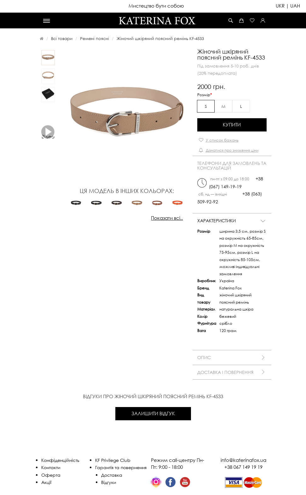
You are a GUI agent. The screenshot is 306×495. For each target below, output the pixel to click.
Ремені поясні (94, 38)
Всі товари (61, 38)
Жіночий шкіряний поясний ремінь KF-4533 (160, 38)
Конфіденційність (60, 460)
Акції (46, 482)
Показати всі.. (167, 218)
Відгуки (108, 482)
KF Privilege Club (112, 460)
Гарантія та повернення (121, 467)
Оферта (51, 475)
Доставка (111, 475)
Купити (232, 124)
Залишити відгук (153, 413)
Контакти (51, 467)
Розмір (203, 94)
